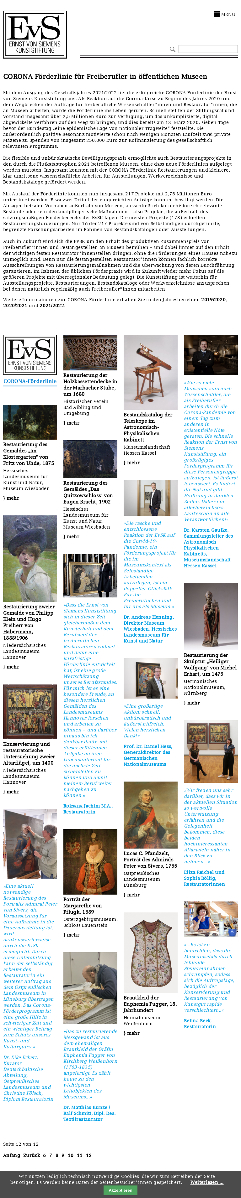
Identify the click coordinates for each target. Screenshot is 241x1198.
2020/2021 (15, 305)
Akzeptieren (120, 1190)
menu (228, 14)
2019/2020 (213, 299)
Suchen (171, 48)
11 (80, 1155)
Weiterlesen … (207, 1182)
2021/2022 (52, 305)
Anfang (11, 1155)
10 (71, 1155)
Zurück (31, 1155)
